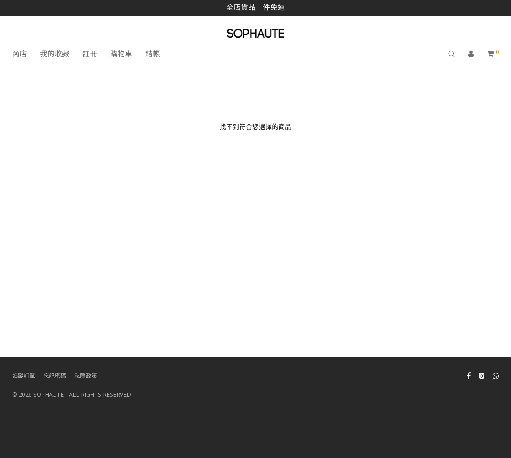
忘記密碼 (54, 376)
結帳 (152, 53)
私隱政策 (85, 376)
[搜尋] (451, 53)
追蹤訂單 (23, 376)
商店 (19, 53)
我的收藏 (54, 53)
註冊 (89, 53)
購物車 (121, 53)
